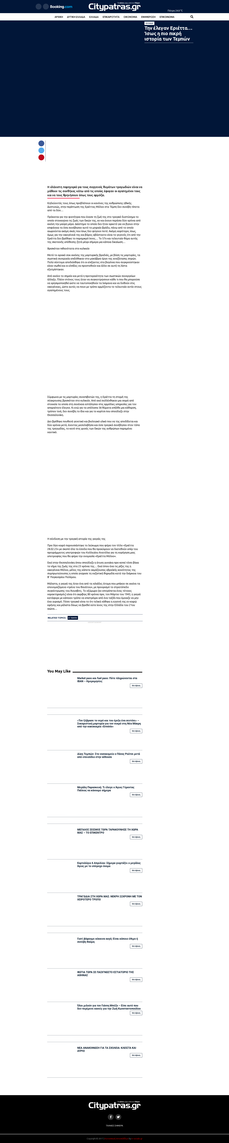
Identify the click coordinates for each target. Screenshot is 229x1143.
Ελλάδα (94, 17)
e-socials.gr (137, 1138)
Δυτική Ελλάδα (76, 17)
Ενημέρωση (148, 17)
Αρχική (59, 17)
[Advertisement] (94, 644)
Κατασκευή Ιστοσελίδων (117, 1138)
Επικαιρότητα (111, 17)
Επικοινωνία (167, 17)
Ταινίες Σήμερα (114, 1125)
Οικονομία (130, 17)
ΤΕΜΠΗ (73, 618)
